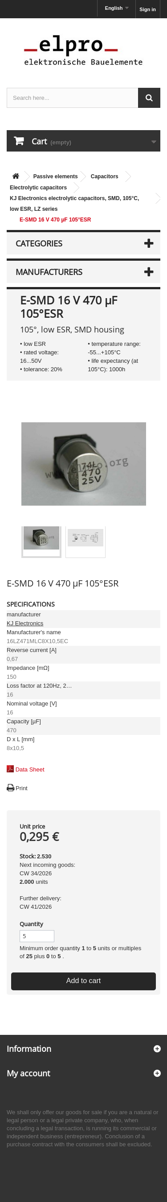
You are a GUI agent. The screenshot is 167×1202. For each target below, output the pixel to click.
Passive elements (55, 176)
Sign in (147, 9)
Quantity (31, 924)
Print (22, 788)
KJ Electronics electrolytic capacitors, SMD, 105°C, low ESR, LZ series (74, 203)
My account (28, 1073)
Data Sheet (30, 769)
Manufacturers (49, 272)
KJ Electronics (25, 623)
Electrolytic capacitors (38, 188)
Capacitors (104, 176)
